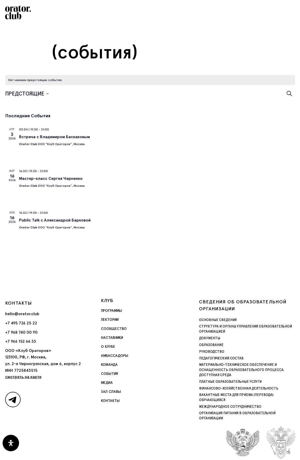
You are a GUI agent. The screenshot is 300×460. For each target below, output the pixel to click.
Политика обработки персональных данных (150, 454)
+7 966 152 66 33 (20, 341)
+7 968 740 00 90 (21, 332)
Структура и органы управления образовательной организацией (239, 329)
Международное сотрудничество (226, 397)
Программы (111, 310)
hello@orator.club (22, 313)
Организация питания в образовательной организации (243, 403)
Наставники (112, 337)
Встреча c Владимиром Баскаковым (54, 136)
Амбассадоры (114, 355)
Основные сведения (215, 320)
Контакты (110, 401)
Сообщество (114, 328)
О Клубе (108, 346)
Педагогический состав (218, 358)
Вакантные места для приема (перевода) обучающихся (243, 390)
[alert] (35, 80)
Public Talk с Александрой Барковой (55, 220)
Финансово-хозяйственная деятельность (233, 383)
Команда (109, 364)
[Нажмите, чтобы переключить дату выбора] (27, 93)
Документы (208, 338)
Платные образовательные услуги (226, 376)
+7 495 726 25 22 (21, 323)
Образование (209, 345)
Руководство (210, 351)
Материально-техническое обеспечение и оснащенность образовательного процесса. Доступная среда (245, 367)
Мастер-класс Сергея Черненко (51, 178)
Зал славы (111, 392)
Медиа (107, 383)
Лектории (110, 319)
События (109, 373)
